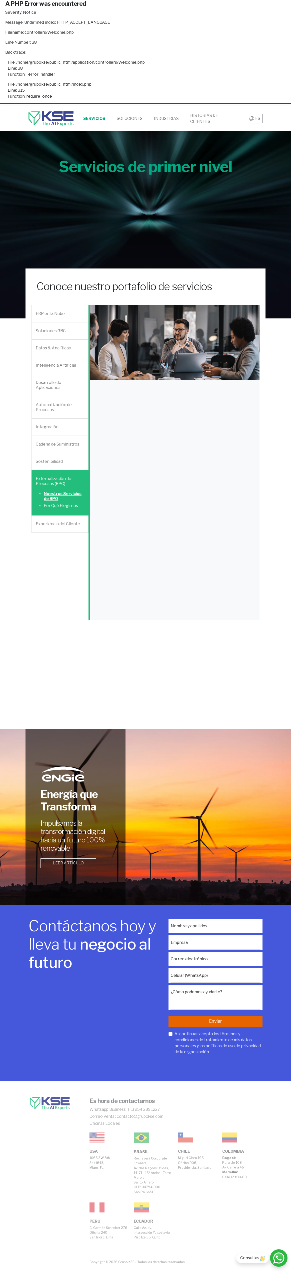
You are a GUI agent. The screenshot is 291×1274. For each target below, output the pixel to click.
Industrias (166, 118)
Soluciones (129, 118)
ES (254, 118)
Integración (47, 427)
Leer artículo (68, 863)
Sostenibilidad (49, 461)
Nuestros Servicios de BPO (63, 496)
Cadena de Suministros (57, 444)
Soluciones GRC (51, 330)
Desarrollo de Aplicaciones (48, 385)
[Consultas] (278, 1258)
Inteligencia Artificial (56, 365)
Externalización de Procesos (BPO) (53, 481)
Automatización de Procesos (54, 407)
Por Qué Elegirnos (61, 505)
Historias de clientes (204, 118)
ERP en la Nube (50, 313)
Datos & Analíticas (53, 348)
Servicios (94, 118)
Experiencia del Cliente (58, 523)
